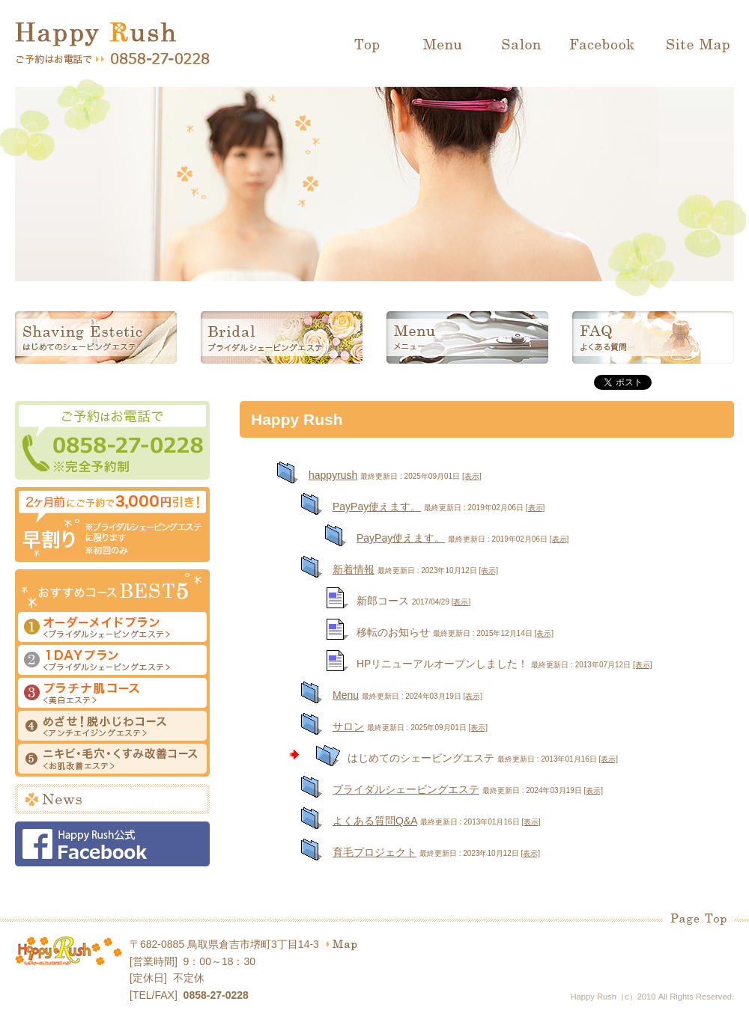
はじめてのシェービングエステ (96, 337)
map (342, 944)
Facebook (603, 44)
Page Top (698, 919)
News (112, 799)
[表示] (472, 476)
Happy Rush (95, 34)
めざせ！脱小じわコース (112, 727)
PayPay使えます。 (377, 506)
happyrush (333, 475)
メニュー (467, 337)
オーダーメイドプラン (112, 628)
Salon (516, 44)
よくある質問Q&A (375, 821)
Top (370, 44)
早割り (112, 524)
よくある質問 (653, 337)
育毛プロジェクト (374, 852)
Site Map (693, 44)
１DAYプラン (112, 661)
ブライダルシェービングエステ (282, 337)
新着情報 (353, 569)
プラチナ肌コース (112, 694)
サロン (348, 726)
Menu (441, 44)
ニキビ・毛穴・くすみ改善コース (112, 760)
